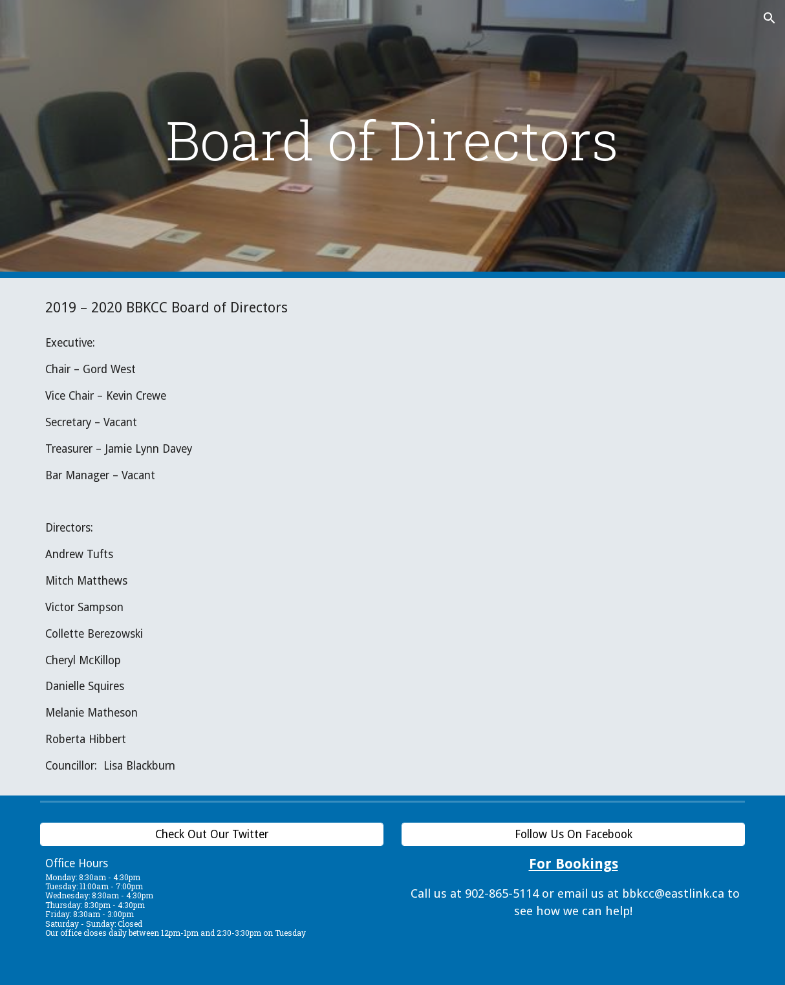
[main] (392, 139)
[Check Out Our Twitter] (212, 834)
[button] (769, 18)
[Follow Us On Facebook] (573, 834)
